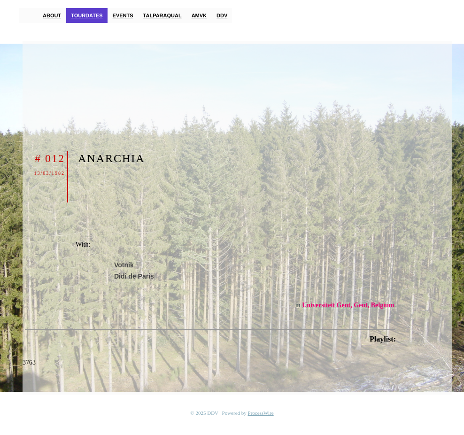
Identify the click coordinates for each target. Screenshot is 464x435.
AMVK (199, 15)
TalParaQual (162, 15)
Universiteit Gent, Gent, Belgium (348, 305)
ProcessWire (261, 413)
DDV (222, 15)
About (52, 15)
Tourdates (86, 15)
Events (123, 15)
